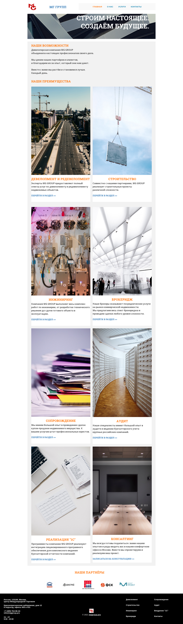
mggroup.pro (95, 615)
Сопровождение (161, 600)
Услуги (122, 7)
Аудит (156, 605)
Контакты (136, 7)
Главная (97, 7)
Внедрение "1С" (161, 611)
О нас (110, 7)
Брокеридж (131, 616)
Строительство (132, 605)
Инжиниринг (131, 611)
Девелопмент (132, 600)
